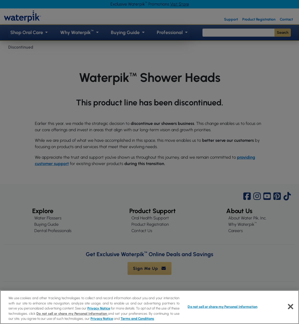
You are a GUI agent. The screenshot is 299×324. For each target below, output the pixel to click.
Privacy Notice (98, 308)
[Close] (290, 306)
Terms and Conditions (137, 319)
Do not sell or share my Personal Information (72, 314)
